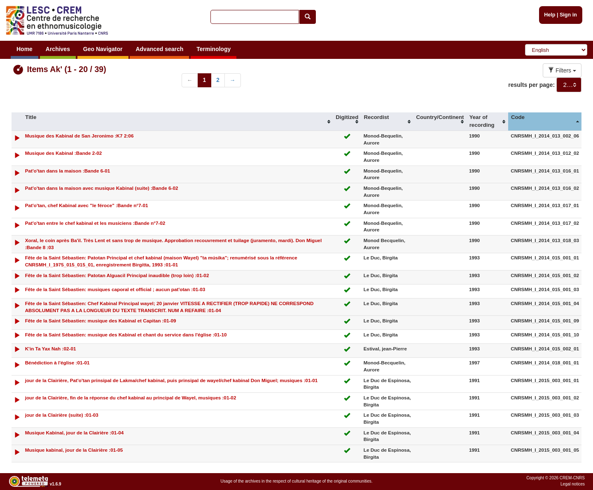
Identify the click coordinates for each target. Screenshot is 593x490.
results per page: (531, 85)
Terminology (213, 49)
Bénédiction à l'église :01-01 (57, 362)
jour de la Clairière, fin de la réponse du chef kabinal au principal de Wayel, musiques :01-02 (130, 397)
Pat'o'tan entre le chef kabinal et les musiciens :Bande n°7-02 (95, 223)
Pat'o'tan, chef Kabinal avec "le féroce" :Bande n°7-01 (86, 205)
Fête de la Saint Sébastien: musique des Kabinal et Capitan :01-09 (100, 320)
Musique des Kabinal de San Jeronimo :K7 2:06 (79, 135)
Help (549, 15)
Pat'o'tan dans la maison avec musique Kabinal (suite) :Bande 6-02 (101, 188)
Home (24, 49)
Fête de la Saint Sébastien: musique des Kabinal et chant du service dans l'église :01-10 (126, 334)
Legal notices (572, 484)
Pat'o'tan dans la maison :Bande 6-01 (67, 170)
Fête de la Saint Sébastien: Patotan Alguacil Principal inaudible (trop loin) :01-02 (117, 275)
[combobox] (568, 84)
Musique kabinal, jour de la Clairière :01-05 (74, 450)
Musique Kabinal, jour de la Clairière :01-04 (74, 432)
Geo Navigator (103, 49)
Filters (562, 70)
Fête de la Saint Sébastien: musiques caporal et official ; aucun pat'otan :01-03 (115, 289)
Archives (58, 49)
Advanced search (159, 49)
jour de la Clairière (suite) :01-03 (61, 415)
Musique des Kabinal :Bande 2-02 (63, 153)
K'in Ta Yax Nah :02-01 (50, 348)
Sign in (568, 15)
